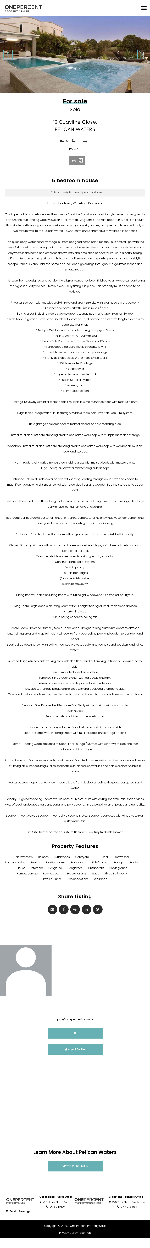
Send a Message (17, 1221)
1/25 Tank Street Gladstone (127, 1212)
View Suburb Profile (75, 1176)
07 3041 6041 (56, 1216)
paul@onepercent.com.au (75, 1029)
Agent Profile (75, 1059)
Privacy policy (68, 1242)
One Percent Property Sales (88, 1235)
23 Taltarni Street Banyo (55, 1212)
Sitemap (85, 1242)
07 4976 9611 (126, 1216)
